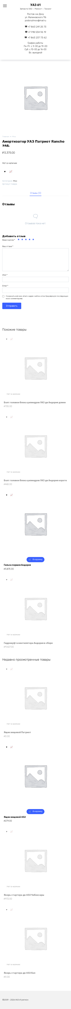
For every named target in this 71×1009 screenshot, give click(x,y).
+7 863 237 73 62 (37, 37)
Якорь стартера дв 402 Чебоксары (24, 895)
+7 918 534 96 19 (37, 32)
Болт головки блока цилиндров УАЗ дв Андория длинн (35, 402)
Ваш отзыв (7, 246)
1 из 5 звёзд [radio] (18, 239)
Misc (14, 137)
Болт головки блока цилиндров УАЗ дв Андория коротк (35, 480)
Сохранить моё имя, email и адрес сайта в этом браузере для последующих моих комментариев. (37, 297)
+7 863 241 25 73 (37, 26)
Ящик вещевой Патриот (17, 732)
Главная (5, 137)
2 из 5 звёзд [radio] (22, 239)
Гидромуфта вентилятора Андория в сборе (28, 643)
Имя (4, 275)
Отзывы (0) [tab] (35, 193)
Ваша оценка (8, 240)
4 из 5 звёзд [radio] (29, 239)
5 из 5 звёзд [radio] (33, 239)
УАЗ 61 (35, 5)
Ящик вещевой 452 (15, 817)
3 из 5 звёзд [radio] (26, 239)
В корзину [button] (37, 559)
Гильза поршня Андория (17, 565)
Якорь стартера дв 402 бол (19, 973)
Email (5, 286)
